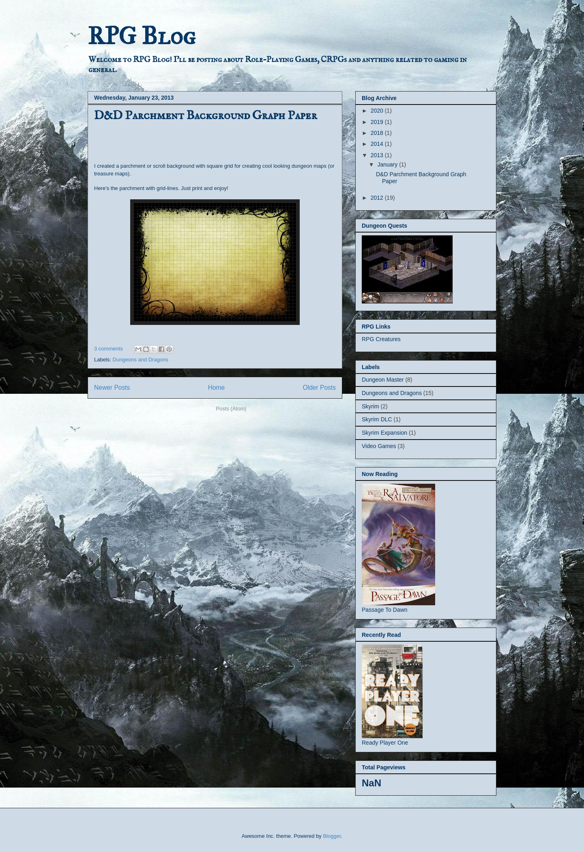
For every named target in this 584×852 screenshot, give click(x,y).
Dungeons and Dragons (140, 360)
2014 (378, 144)
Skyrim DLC (377, 419)
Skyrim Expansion (384, 432)
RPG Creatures (381, 339)
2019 (378, 122)
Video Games (379, 446)
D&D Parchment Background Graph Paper (205, 116)
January (388, 164)
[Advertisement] (189, 141)
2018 (378, 133)
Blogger (332, 836)
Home (216, 387)
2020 (378, 110)
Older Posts (319, 387)
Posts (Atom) (231, 409)
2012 (378, 197)
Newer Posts (112, 387)
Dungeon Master (383, 379)
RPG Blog (141, 36)
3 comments (108, 349)
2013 (378, 155)
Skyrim (370, 406)
